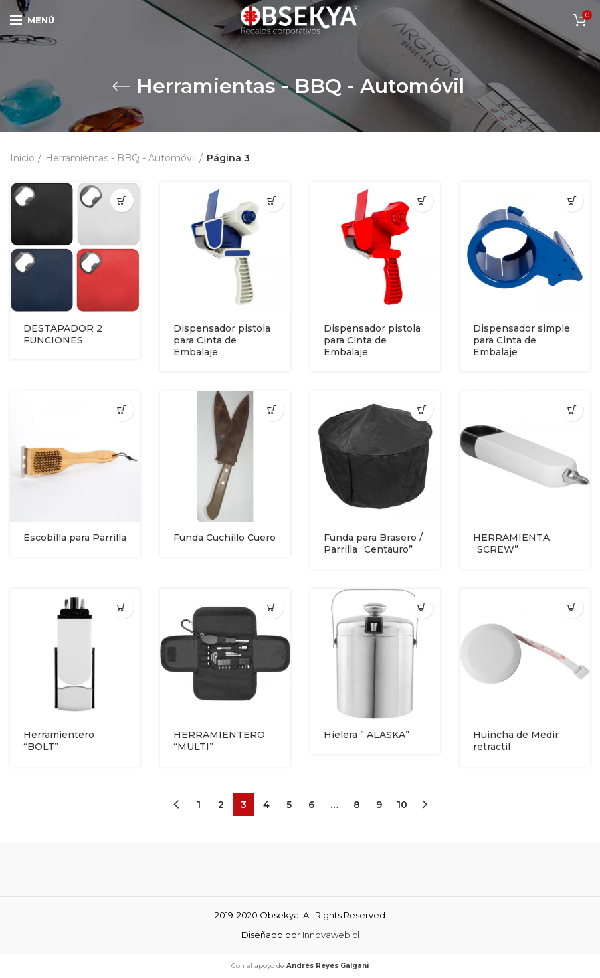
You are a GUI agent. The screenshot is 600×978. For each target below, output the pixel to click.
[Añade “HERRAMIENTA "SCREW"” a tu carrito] (571, 409)
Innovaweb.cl (330, 934)
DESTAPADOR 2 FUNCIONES (62, 334)
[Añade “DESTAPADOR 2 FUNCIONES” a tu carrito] (122, 200)
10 (402, 805)
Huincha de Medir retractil (516, 741)
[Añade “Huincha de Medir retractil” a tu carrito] (571, 607)
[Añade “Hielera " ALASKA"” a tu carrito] (421, 607)
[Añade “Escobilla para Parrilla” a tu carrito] (122, 409)
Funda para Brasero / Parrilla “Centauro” (373, 543)
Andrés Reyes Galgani (327, 965)
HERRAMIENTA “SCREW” (511, 543)
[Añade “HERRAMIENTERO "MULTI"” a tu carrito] (272, 607)
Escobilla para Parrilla (74, 537)
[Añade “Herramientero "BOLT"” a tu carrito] (122, 607)
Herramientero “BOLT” (58, 741)
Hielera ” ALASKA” (366, 735)
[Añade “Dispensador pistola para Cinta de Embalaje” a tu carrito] (272, 200)
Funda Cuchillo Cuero (224, 537)
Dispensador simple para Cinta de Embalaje (521, 340)
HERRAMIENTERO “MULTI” (219, 741)
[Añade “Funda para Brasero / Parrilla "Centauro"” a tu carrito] (421, 409)
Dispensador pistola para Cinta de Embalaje (221, 340)
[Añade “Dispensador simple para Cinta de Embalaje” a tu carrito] (571, 200)
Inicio (22, 158)
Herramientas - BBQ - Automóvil (120, 158)
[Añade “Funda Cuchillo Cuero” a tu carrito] (272, 409)
